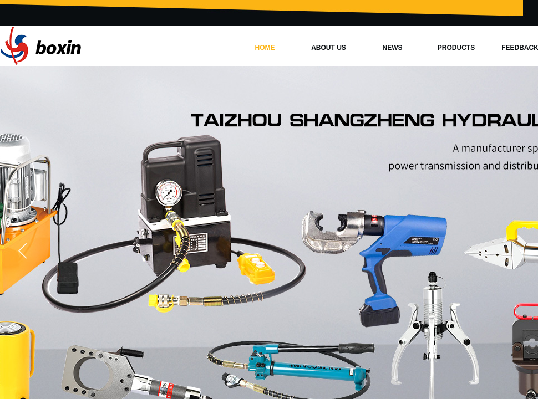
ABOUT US (328, 48)
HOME (265, 48)
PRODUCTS (456, 48)
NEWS (393, 48)
